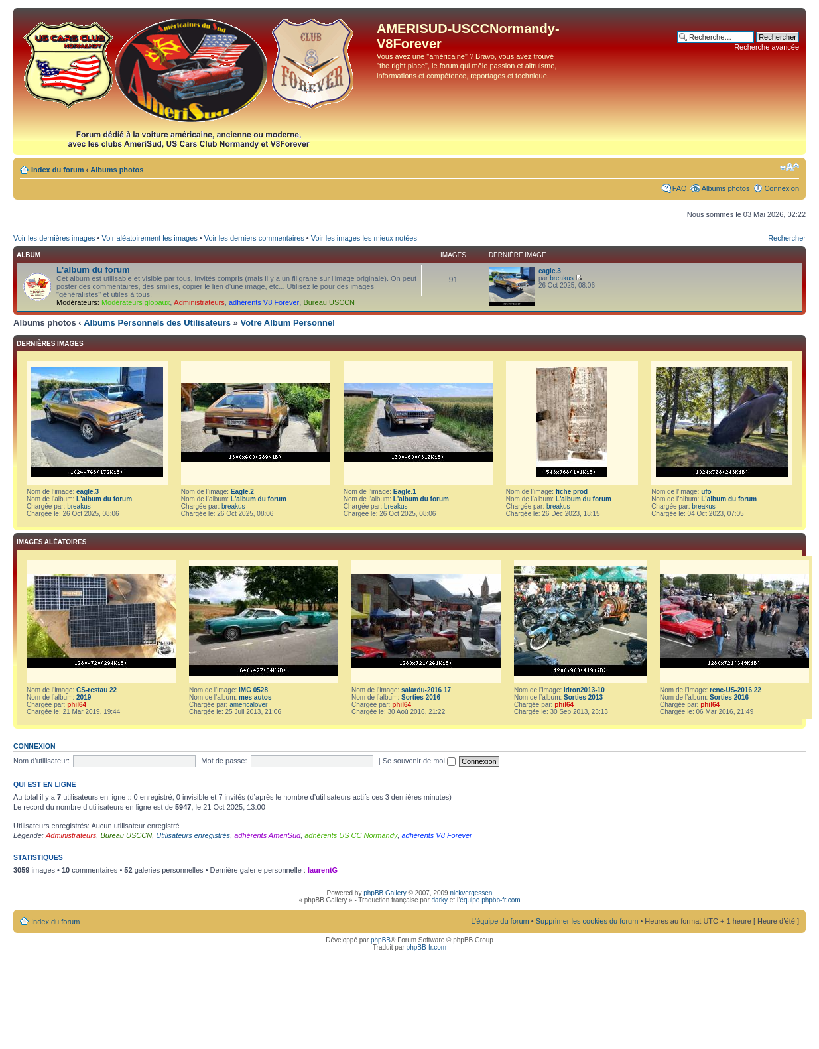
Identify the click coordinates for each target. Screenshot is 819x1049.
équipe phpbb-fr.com (490, 900)
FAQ (679, 188)
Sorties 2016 (420, 697)
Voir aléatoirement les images (149, 238)
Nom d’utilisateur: (41, 761)
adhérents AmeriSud (267, 835)
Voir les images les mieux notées (364, 238)
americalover (248, 704)
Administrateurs (199, 302)
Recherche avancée (766, 47)
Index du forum (57, 170)
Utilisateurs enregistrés (193, 835)
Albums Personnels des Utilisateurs (157, 323)
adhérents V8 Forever (264, 302)
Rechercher (787, 238)
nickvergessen (471, 892)
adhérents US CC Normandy (350, 835)
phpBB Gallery (384, 892)
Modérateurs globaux (135, 302)
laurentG (323, 870)
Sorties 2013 (583, 697)
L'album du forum (93, 270)
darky (440, 900)
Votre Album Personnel (287, 323)
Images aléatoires (51, 542)
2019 (83, 697)
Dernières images (50, 343)
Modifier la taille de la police (789, 167)
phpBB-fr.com (427, 947)
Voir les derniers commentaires (254, 238)
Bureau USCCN (329, 302)
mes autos (255, 697)
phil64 (76, 704)
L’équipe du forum (500, 921)
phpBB (381, 940)
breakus (562, 278)
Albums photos (116, 170)
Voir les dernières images (54, 238)
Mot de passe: (224, 761)
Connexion (781, 188)
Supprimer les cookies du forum (587, 921)
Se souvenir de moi (419, 761)
